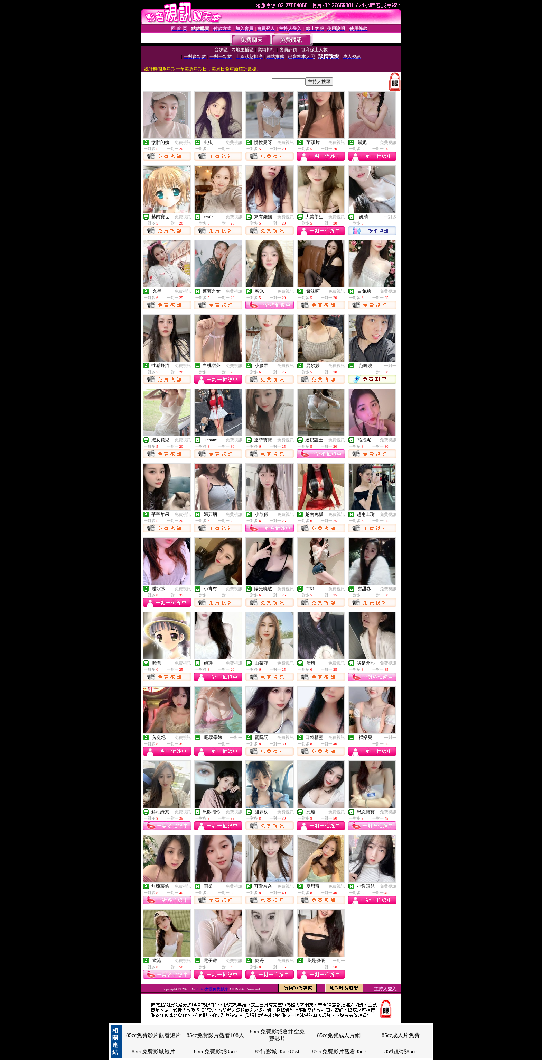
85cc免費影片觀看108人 (215, 1035)
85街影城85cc (400, 1051)
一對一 (390, 365)
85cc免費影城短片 (153, 1051)
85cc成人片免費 (401, 1035)
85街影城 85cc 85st (277, 1051)
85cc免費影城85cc (215, 1051)
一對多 (390, 216)
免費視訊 (183, 142)
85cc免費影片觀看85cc (339, 1051)
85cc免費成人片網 (339, 1035)
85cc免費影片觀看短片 (153, 1035)
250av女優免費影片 (212, 989)
